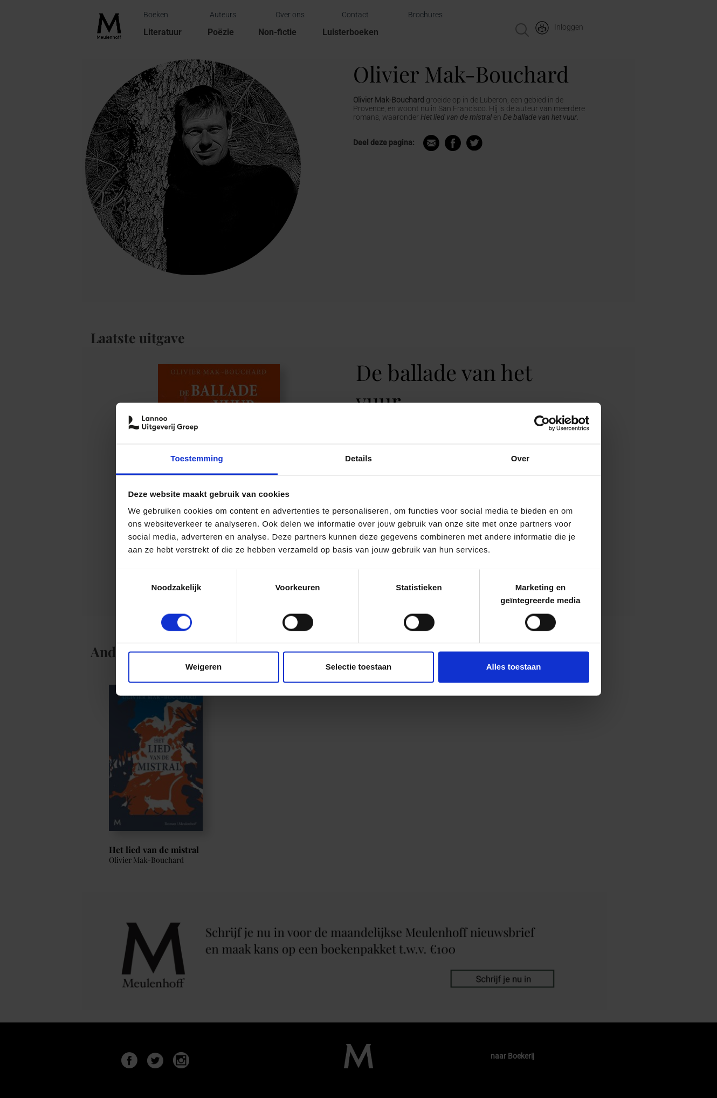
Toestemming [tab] (196, 458)
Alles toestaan (513, 667)
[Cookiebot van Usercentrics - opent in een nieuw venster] (542, 423)
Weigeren (203, 667)
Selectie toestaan (359, 667)
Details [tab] (358, 458)
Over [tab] (520, 458)
